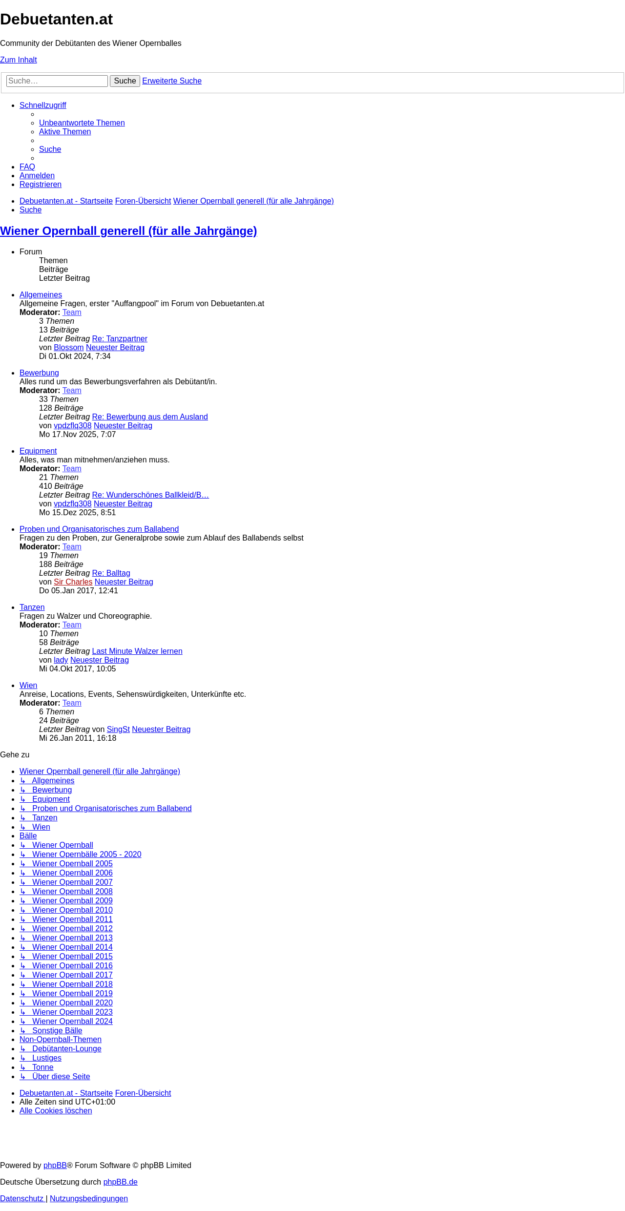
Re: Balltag (111, 573)
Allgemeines (41, 295)
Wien (28, 685)
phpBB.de (121, 1182)
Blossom (68, 347)
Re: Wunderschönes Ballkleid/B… (150, 495)
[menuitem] (82, 123)
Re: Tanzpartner (120, 338)
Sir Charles (73, 582)
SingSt (118, 729)
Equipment (38, 451)
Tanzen (32, 607)
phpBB (55, 1165)
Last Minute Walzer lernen (137, 651)
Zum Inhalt (18, 60)
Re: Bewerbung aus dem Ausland (150, 417)
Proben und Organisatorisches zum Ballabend (99, 529)
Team (72, 312)
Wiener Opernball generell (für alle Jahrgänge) (128, 230)
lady (61, 660)
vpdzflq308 (72, 425)
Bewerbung (39, 373)
